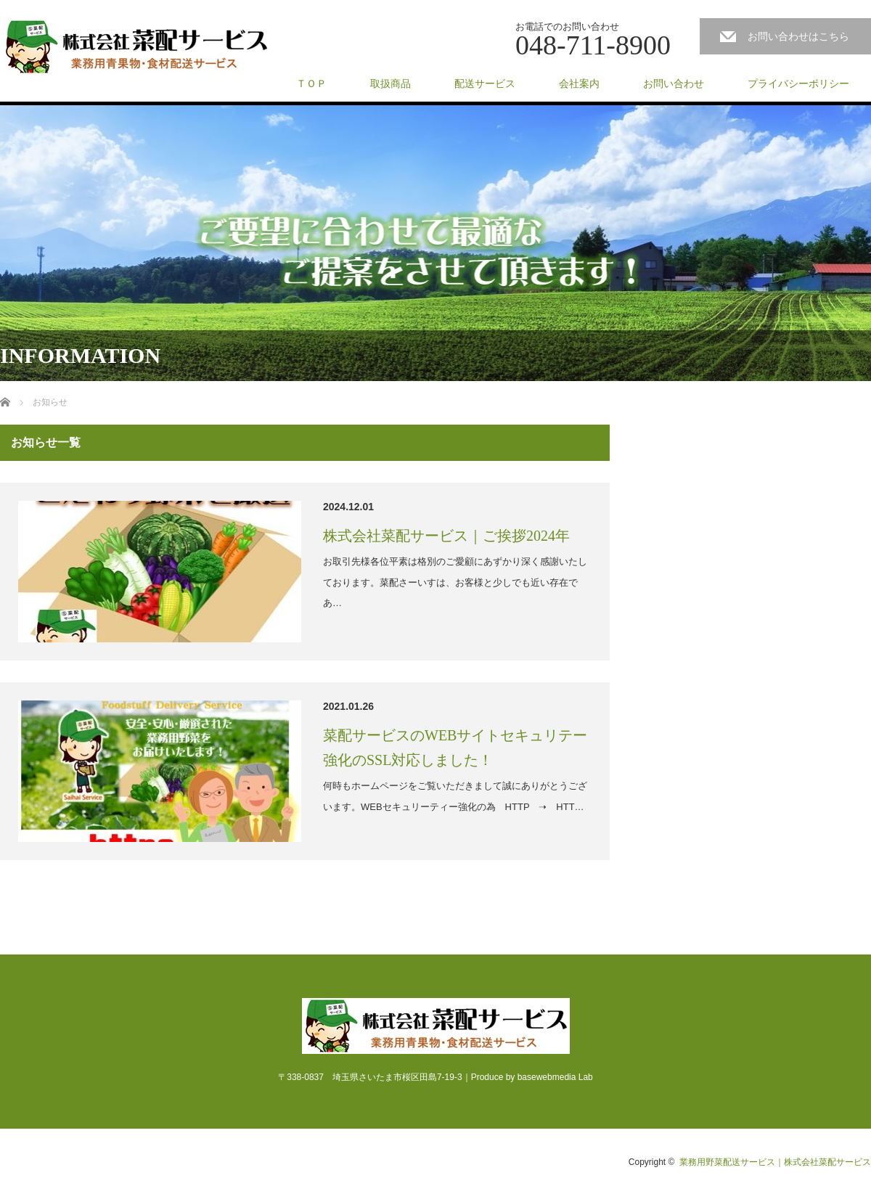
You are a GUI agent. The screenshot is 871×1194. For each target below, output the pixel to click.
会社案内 (579, 83)
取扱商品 (390, 83)
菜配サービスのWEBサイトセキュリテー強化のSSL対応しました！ (455, 747)
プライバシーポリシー (798, 83)
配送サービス (484, 83)
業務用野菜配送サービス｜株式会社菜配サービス (775, 1162)
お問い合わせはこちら (798, 36)
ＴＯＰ (311, 83)
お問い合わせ (673, 83)
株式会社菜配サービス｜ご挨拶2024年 (446, 536)
